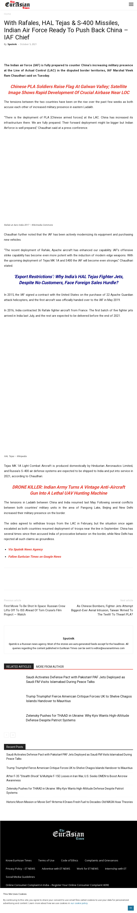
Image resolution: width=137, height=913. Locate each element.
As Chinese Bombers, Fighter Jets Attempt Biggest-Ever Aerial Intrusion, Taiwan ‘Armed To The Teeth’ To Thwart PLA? (102, 610)
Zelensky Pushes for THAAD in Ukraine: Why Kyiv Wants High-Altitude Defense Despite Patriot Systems (65, 790)
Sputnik (12, 44)
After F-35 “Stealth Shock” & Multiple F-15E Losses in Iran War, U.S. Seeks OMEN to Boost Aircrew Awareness (66, 778)
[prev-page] (6, 735)
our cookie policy (79, 903)
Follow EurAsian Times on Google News (35, 556)
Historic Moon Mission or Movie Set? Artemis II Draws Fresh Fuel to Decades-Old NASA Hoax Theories (69, 802)
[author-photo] (68, 631)
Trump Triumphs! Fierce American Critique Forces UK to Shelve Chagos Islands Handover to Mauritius (69, 768)
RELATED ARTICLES (18, 666)
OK (131, 908)
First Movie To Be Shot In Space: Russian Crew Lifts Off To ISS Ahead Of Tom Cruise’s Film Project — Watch (34, 610)
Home (7, 14)
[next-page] (12, 735)
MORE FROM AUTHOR (50, 666)
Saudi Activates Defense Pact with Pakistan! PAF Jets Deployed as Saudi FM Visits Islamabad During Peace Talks (69, 756)
